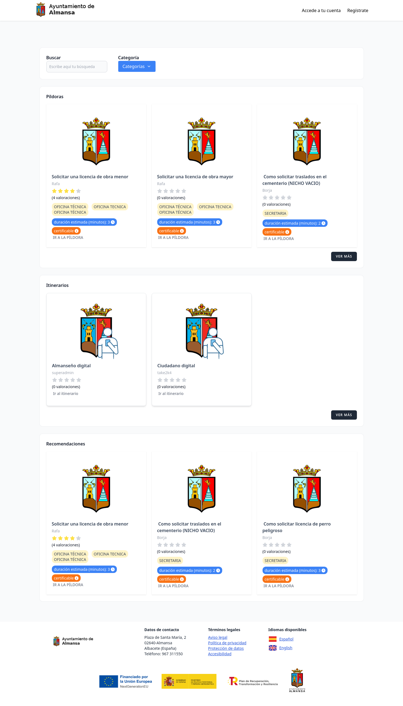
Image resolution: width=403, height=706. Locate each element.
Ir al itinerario (65, 393)
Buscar (53, 58)
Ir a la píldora (68, 237)
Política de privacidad (227, 642)
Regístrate (357, 10)
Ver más (344, 256)
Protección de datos (226, 648)
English (280, 647)
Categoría (128, 58)
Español (281, 639)
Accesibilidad (219, 653)
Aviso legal (217, 637)
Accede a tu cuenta (321, 10)
